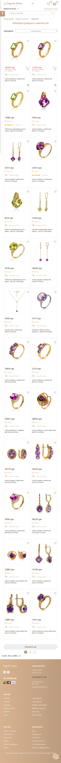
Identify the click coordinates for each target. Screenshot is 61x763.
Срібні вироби (37, 698)
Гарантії (6, 741)
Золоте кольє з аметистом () (13, 331)
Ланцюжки (7, 705)
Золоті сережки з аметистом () (14, 180)
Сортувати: (8, 31)
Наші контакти (8, 734)
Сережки (6, 702)
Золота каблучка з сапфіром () (14, 431)
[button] (55, 756)
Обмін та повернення (11, 744)
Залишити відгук (14, 75)
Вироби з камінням (38, 708)
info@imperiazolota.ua (39, 687)
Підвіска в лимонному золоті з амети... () (15, 230)
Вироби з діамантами (39, 705)
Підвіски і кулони (9, 708)
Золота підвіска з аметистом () (41, 130)
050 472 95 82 (37, 670)
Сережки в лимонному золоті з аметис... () (42, 230)
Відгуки (6, 747)
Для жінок (35, 712)
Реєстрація (35, 737)
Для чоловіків (37, 715)
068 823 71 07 (37, 672)
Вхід (33, 731)
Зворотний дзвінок (38, 741)
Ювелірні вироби (9, 19)
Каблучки (7, 698)
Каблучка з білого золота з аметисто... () (42, 331)
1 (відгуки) (18, 125)
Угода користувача (38, 744)
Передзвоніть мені (50, 9)
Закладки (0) (36, 734)
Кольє (6, 715)
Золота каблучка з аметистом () (15, 80)
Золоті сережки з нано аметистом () (16, 582)
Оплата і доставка (10, 731)
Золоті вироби (37, 702)
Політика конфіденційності (41, 747)
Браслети (7, 712)
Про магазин (8, 737)
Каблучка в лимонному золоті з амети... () (15, 130)
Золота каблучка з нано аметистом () (44, 431)
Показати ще (30, 646)
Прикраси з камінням (22, 19)
